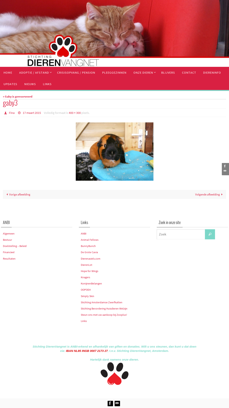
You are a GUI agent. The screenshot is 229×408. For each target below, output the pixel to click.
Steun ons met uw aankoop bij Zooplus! (104, 314)
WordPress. (132, 391)
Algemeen (9, 233)
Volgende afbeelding (209, 194)
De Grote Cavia (89, 252)
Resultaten (9, 258)
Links (84, 321)
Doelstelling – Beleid (15, 246)
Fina (12, 113)
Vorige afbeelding (17, 194)
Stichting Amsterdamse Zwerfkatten (101, 302)
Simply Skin (87, 296)
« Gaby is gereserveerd (17, 96)
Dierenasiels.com (90, 258)
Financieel (9, 252)
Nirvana (120, 391)
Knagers (85, 277)
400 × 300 (75, 113)
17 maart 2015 (32, 113)
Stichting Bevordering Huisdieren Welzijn (104, 308)
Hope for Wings (89, 271)
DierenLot (86, 265)
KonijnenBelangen (91, 283)
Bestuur (7, 239)
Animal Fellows (89, 239)
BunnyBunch (88, 246)
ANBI (83, 233)
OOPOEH (86, 289)
